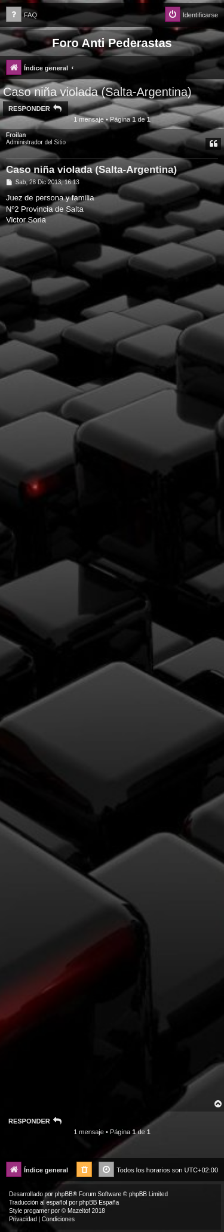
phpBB (64, 1194)
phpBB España (99, 1202)
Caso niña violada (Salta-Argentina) (97, 91)
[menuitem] (21, 15)
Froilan (16, 135)
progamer (37, 1211)
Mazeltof (78, 1211)
